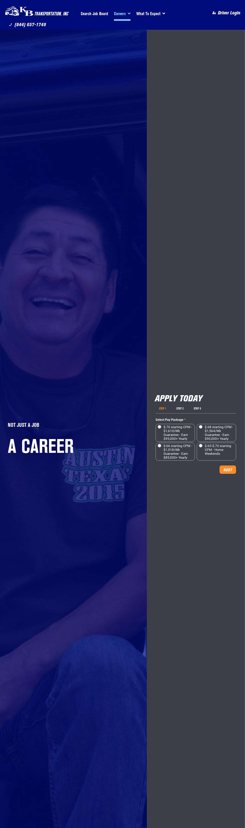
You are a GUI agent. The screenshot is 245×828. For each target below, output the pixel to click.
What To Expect (150, 13)
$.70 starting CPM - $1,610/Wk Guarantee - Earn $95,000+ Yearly (178, 433)
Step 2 (180, 408)
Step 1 (162, 408)
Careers (122, 13)
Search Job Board (94, 13)
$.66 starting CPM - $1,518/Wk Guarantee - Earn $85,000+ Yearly (178, 451)
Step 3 (197, 408)
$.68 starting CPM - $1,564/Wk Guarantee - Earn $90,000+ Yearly (219, 433)
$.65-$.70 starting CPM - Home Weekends (218, 450)
